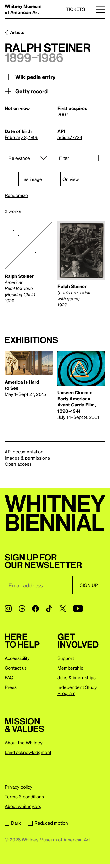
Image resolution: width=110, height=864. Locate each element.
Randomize (16, 195)
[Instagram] (8, 609)
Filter (64, 158)
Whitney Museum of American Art (23, 9)
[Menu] (100, 9)
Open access (18, 464)
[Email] (38, 585)
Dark (13, 823)
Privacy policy (18, 787)
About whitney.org (23, 806)
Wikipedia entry (30, 76)
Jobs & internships (76, 677)
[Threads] (21, 609)
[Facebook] (35, 609)
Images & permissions (27, 457)
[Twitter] (63, 609)
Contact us (16, 667)
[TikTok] (49, 609)
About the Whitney (24, 742)
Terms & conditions (24, 796)
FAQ (9, 677)
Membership (70, 667)
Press (11, 687)
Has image (23, 179)
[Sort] (27, 158)
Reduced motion (48, 823)
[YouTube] (78, 609)
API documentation (24, 451)
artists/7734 (69, 137)
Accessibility (17, 658)
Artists (17, 32)
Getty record (26, 91)
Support (65, 658)
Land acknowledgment (28, 752)
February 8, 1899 (21, 137)
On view (63, 179)
